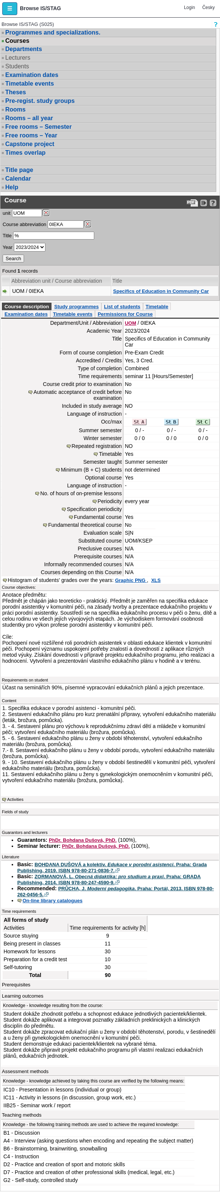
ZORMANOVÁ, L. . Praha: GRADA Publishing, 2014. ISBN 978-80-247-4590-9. (109, 879)
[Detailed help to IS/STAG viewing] (213, 203)
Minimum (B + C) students (91, 470)
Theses (15, 92)
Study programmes (76, 306)
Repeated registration (97, 446)
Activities (15, 799)
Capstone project (29, 144)
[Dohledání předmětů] (88, 224)
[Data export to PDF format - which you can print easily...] (192, 203)
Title (7, 235)
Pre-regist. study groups (40, 101)
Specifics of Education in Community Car (161, 291)
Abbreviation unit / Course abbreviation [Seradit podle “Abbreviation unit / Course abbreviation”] (56, 281)
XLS (156, 580)
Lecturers (17, 57)
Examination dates (31, 75)
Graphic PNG (131, 580)
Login (189, 7)
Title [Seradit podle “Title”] (117, 281)
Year (7, 247)
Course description (27, 306)
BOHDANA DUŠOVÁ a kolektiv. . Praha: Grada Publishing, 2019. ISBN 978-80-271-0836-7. (112, 867)
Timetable (157, 306)
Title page (19, 170)
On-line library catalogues (53, 900)
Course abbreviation (24, 224)
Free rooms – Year (31, 135)
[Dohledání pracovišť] (46, 213)
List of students (122, 306)
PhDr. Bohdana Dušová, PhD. (83, 840)
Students (17, 66)
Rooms (15, 109)
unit (7, 213)
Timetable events (29, 83)
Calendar (18, 178)
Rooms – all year (29, 118)
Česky (208, 7)
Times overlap (25, 152)
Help (11, 187)
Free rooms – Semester (38, 127)
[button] (9, 8)
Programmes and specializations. (52, 32)
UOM (130, 323)
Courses (17, 41)
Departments (23, 49)
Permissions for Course (125, 314)
